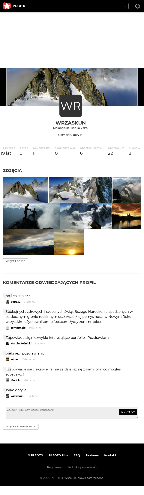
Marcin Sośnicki (21, 351)
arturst (15, 366)
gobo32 (15, 309)
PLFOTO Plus (58, 464)
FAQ (77, 464)
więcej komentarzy (20, 435)
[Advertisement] (72, 40)
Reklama (92, 464)
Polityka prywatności (82, 476)
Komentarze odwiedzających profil (49, 290)
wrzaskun (71, 123)
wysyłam (127, 419)
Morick (15, 387)
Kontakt (110, 464)
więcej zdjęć (15, 268)
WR (70, 106)
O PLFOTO (35, 464)
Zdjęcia (12, 170)
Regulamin (55, 476)
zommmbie (18, 335)
